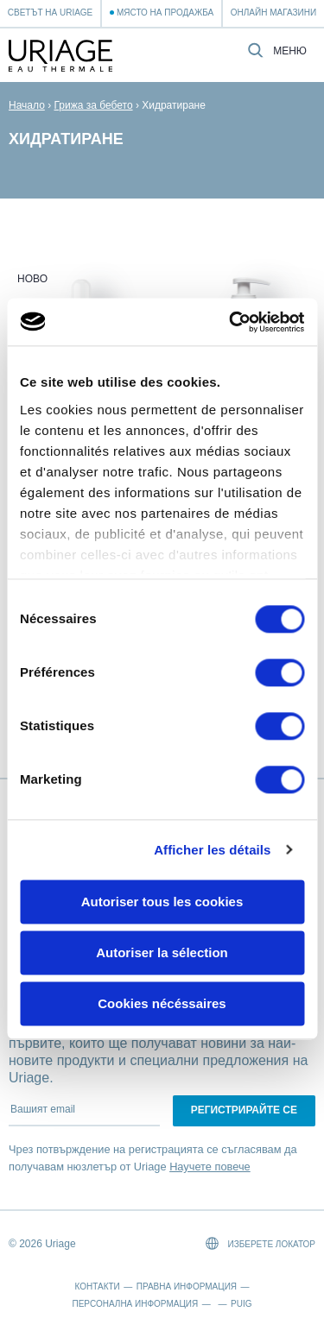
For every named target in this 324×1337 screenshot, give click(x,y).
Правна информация (187, 1286)
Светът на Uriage (50, 12)
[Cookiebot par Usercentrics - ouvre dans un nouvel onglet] (230, 322)
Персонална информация (136, 1304)
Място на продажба (165, 12)
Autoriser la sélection (162, 952)
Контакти (97, 1286)
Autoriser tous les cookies (162, 901)
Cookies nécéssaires (162, 1003)
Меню (290, 51)
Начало (27, 105)
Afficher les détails (212, 849)
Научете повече (210, 1166)
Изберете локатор (260, 1243)
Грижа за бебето (93, 105)
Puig (241, 1304)
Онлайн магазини (273, 12)
